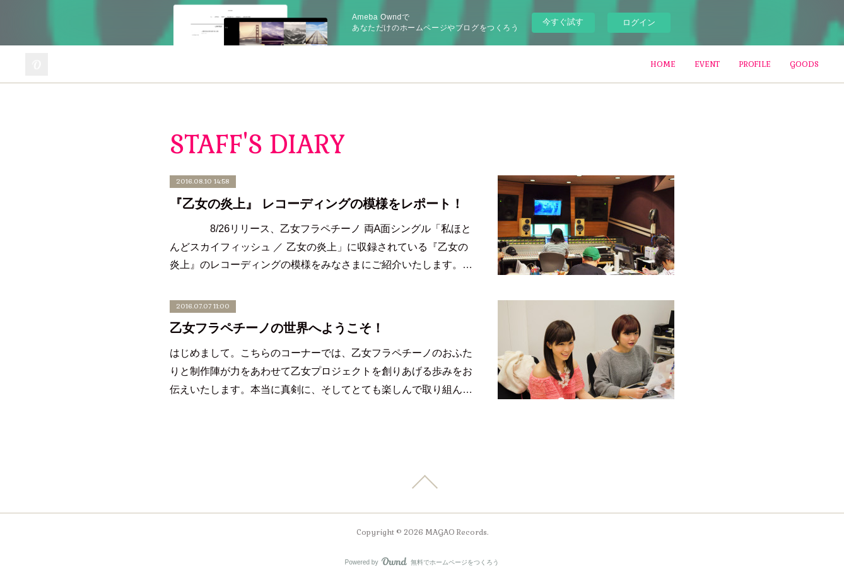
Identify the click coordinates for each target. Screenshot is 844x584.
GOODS (804, 64)
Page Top (422, 482)
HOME (663, 64)
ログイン (639, 22)
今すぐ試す (562, 21)
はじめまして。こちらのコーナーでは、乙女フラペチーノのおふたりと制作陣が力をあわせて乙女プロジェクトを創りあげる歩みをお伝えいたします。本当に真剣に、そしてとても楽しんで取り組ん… (321, 371)
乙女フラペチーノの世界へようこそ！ (277, 328)
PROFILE (755, 64)
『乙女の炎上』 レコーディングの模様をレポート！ (317, 204)
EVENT (707, 64)
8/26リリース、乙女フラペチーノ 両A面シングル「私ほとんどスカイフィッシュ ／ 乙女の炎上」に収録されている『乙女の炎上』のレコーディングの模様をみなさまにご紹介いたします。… (321, 247)
